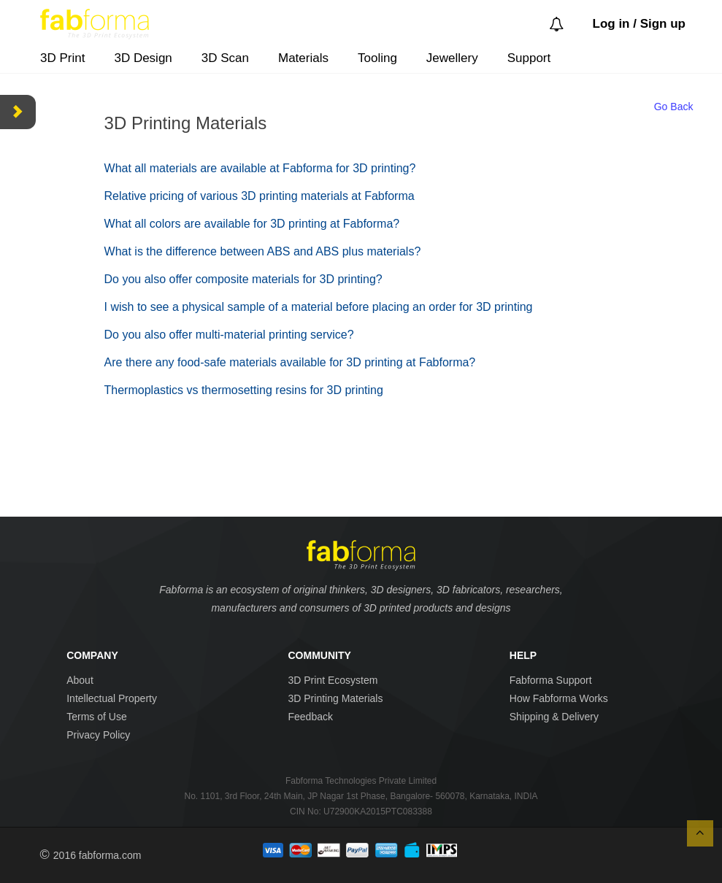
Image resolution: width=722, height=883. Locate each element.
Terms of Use (96, 716)
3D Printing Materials (335, 698)
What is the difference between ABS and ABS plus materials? (262, 251)
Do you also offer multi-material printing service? (229, 334)
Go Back (674, 106)
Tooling (377, 58)
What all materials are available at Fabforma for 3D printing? (260, 168)
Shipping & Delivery (554, 716)
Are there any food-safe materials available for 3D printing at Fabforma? (290, 362)
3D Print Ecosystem (332, 680)
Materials (303, 58)
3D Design (143, 58)
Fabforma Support (551, 680)
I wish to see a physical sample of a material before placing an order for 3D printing (318, 307)
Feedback (310, 716)
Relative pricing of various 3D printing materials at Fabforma (259, 196)
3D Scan (225, 58)
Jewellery (452, 58)
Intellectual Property (111, 698)
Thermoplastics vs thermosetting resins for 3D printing (243, 390)
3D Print (62, 58)
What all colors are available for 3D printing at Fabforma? (252, 223)
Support (529, 58)
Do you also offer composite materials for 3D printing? (243, 279)
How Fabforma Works (559, 698)
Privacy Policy (98, 735)
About (79, 680)
